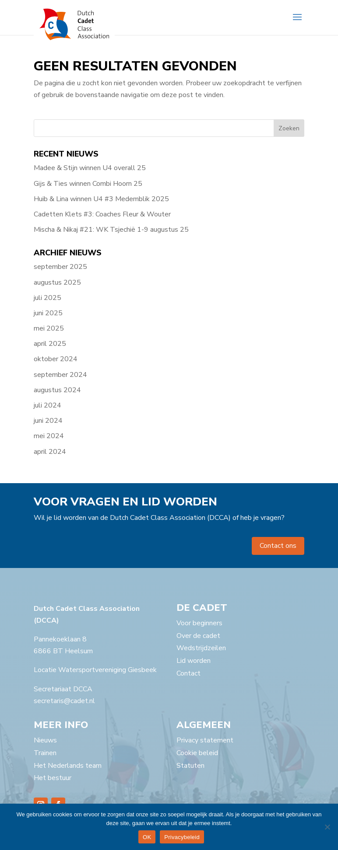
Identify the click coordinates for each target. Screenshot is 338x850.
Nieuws (45, 740)
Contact (188, 673)
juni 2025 (48, 313)
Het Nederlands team (68, 765)
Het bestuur (52, 778)
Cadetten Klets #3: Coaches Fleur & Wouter (102, 214)
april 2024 (50, 451)
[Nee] (327, 826)
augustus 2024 (57, 390)
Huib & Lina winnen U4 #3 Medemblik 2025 (101, 199)
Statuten (190, 765)
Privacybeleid (182, 837)
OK (147, 837)
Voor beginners (199, 623)
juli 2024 (47, 405)
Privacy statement (204, 740)
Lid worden (193, 660)
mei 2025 (49, 328)
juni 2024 (48, 420)
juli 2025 (47, 298)
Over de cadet (198, 636)
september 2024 (60, 375)
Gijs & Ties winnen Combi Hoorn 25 (88, 183)
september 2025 (60, 267)
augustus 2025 (57, 282)
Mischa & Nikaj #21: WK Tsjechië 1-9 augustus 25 (111, 229)
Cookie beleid (197, 753)
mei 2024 (49, 436)
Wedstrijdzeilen (201, 648)
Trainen (45, 753)
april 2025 (50, 343)
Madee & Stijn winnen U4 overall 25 (90, 168)
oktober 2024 (55, 359)
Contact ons (278, 545)
